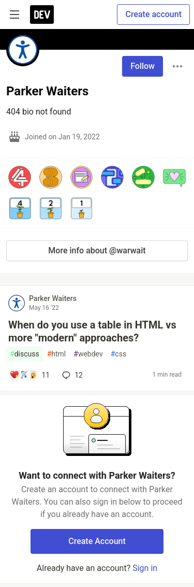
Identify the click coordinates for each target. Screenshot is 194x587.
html (56, 354)
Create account (153, 14)
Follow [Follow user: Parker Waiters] (142, 66)
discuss (24, 354)
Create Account (97, 541)
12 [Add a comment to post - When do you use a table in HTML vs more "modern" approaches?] (71, 375)
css (118, 354)
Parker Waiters (53, 298)
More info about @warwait (96, 250)
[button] (19, 177)
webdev (87, 354)
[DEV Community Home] (42, 14)
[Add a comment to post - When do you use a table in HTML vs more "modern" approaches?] (29, 375)
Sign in (144, 568)
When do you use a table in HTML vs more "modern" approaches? (92, 331)
